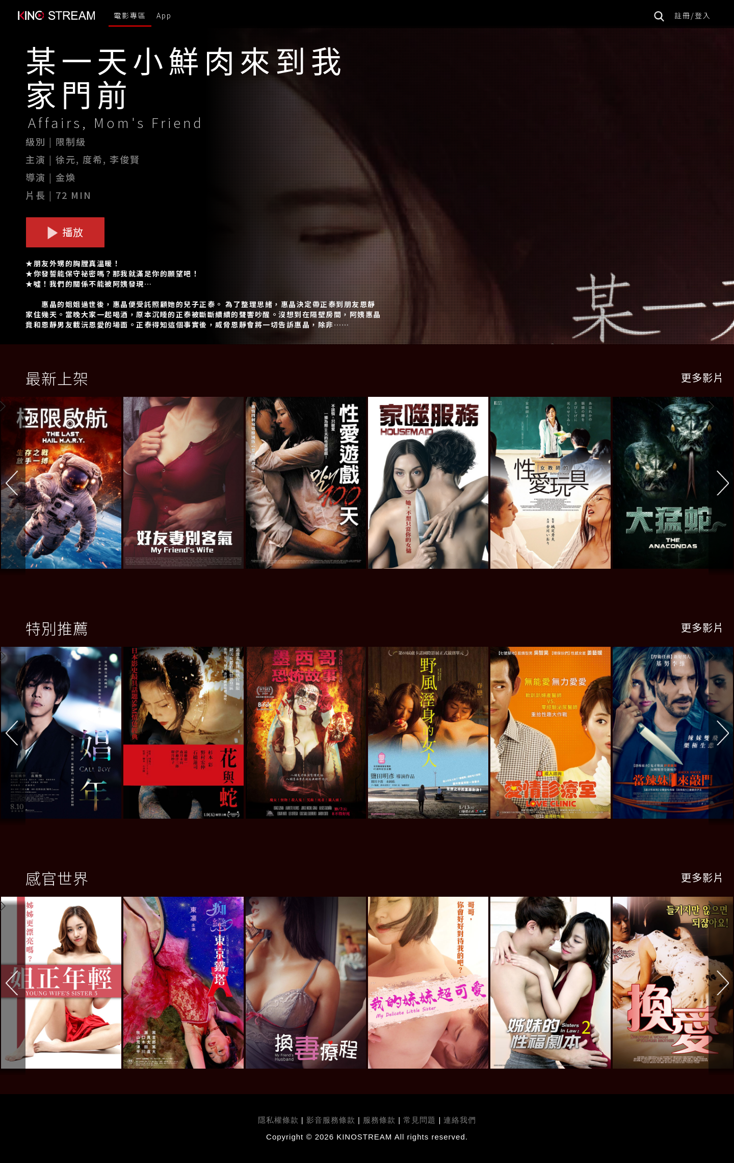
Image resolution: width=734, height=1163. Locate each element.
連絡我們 (459, 1120)
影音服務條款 (330, 1120)
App (164, 15)
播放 (65, 231)
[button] (721, 484)
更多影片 (702, 377)
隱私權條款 (278, 1120)
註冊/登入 (692, 15)
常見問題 (419, 1120)
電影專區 (130, 15)
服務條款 (380, 1120)
